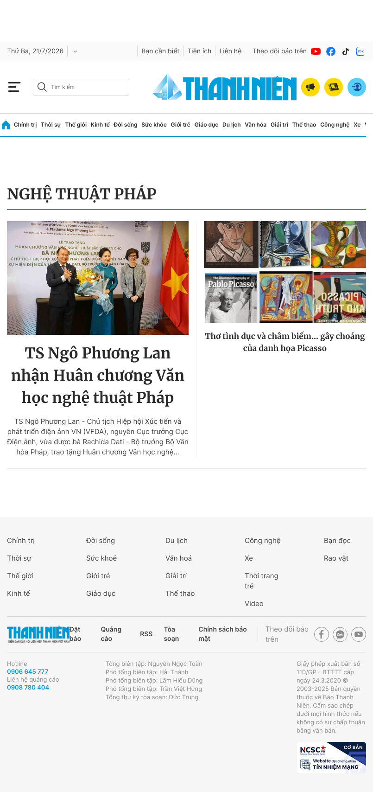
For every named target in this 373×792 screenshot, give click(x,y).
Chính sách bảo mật (222, 634)
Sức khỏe (153, 124)
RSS (146, 634)
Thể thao (304, 124)
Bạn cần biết (160, 51)
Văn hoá (178, 558)
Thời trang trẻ (261, 580)
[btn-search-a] (42, 87)
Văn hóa (255, 124)
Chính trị (25, 124)
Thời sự (51, 124)
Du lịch (231, 124)
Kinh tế (100, 124)
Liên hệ (230, 51)
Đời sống (126, 124)
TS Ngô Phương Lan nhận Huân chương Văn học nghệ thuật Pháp (98, 375)
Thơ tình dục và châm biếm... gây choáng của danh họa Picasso (285, 342)
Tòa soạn (171, 634)
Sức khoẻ (101, 558)
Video (254, 603)
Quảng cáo (111, 634)
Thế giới (76, 124)
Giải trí (279, 124)
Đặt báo (75, 634)
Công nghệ (334, 124)
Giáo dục (207, 124)
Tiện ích (199, 51)
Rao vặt (336, 558)
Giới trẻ (180, 124)
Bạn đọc (337, 540)
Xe (357, 124)
